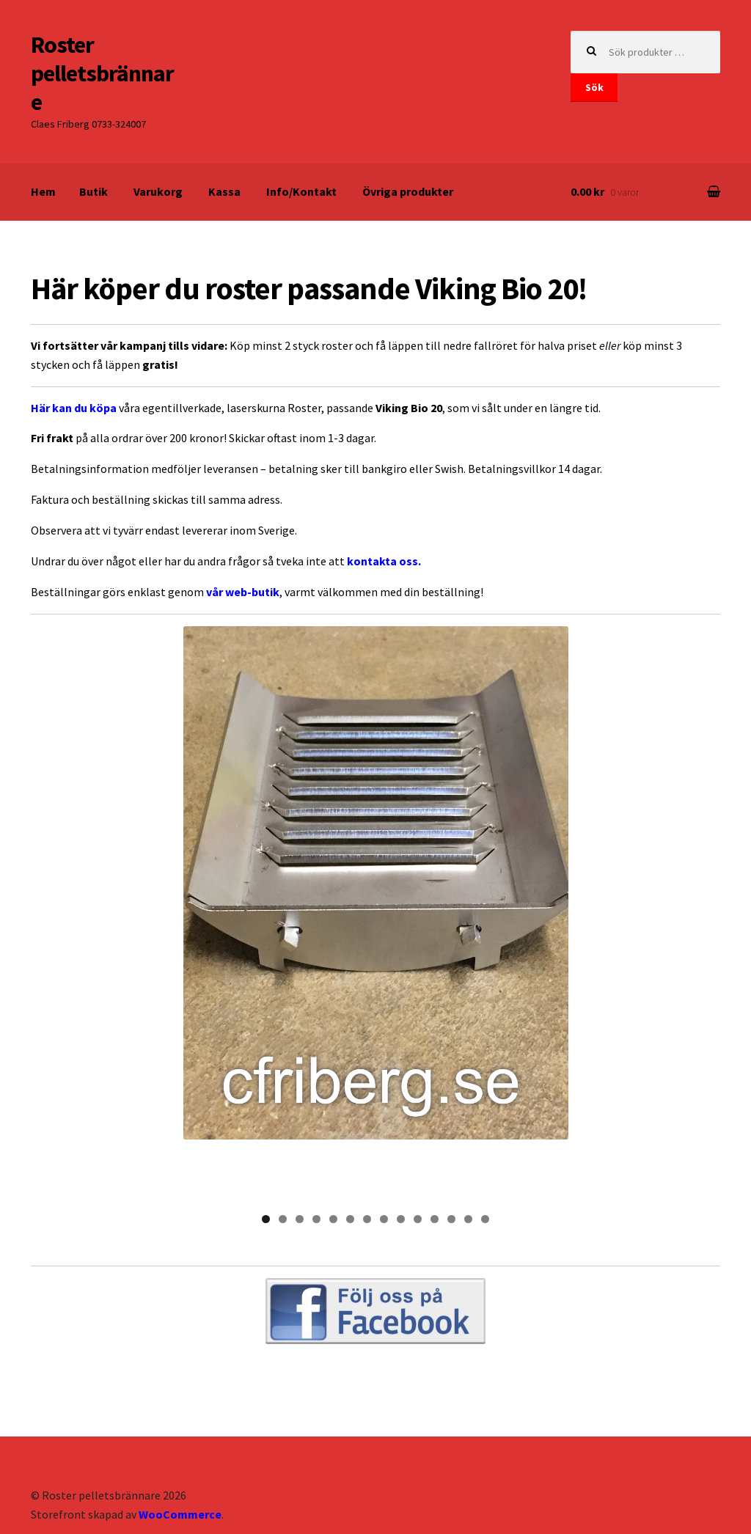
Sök (594, 87)
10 (418, 1155)
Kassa (224, 191)
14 (485, 1155)
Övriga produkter (407, 191)
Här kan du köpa (74, 407)
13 (468, 1155)
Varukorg (158, 191)
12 (451, 1155)
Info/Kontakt (301, 191)
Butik (93, 191)
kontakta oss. (384, 561)
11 (435, 1155)
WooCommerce (180, 1449)
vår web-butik (242, 591)
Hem (43, 191)
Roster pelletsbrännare (102, 73)
